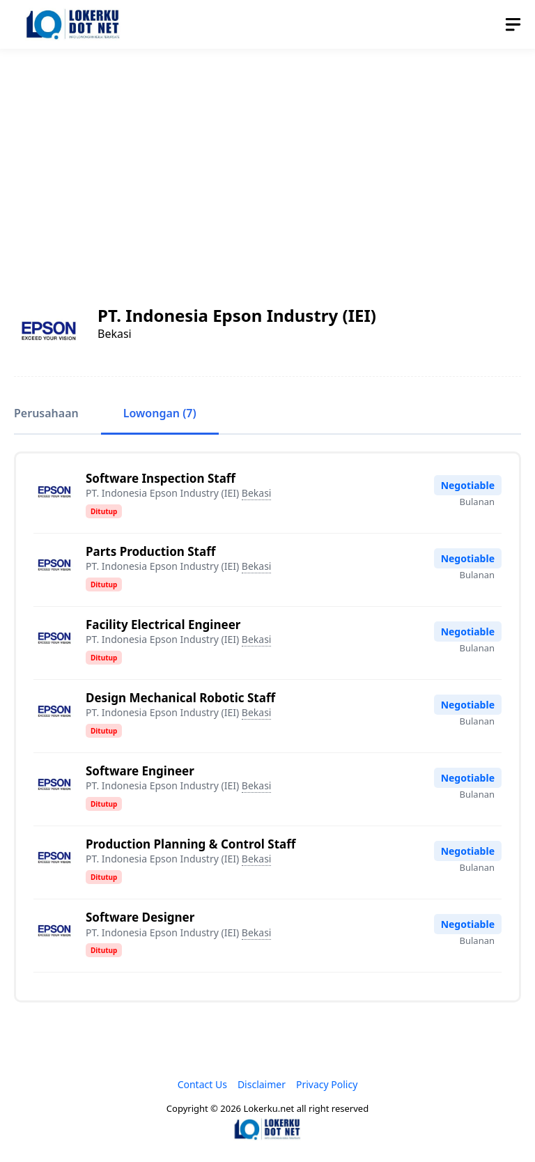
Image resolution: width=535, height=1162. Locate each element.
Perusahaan (46, 413)
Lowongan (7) (159, 413)
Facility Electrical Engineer (163, 625)
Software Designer (140, 917)
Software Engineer (140, 771)
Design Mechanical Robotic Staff (180, 698)
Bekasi (257, 492)
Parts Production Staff (150, 551)
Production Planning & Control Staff (190, 844)
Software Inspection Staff (160, 478)
